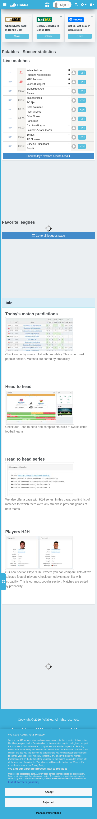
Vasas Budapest (36, 84)
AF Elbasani (33, 139)
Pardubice (32, 120)
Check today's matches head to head (48, 156)
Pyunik (30, 148)
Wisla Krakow (34, 70)
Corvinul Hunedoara (38, 143)
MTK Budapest (35, 79)
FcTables (47, 719)
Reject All (48, 802)
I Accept (48, 792)
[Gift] (47, 4)
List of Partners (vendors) (23, 782)
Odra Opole (33, 116)
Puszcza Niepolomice (39, 74)
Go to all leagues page (48, 235)
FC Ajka (31, 102)
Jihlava (30, 93)
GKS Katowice (35, 107)
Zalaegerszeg (34, 97)
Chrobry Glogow (36, 125)
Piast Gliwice (34, 111)
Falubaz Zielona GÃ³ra (39, 130)
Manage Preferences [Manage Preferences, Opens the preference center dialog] (48, 812)
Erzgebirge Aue (35, 88)
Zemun (30, 134)
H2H (81, 72)
